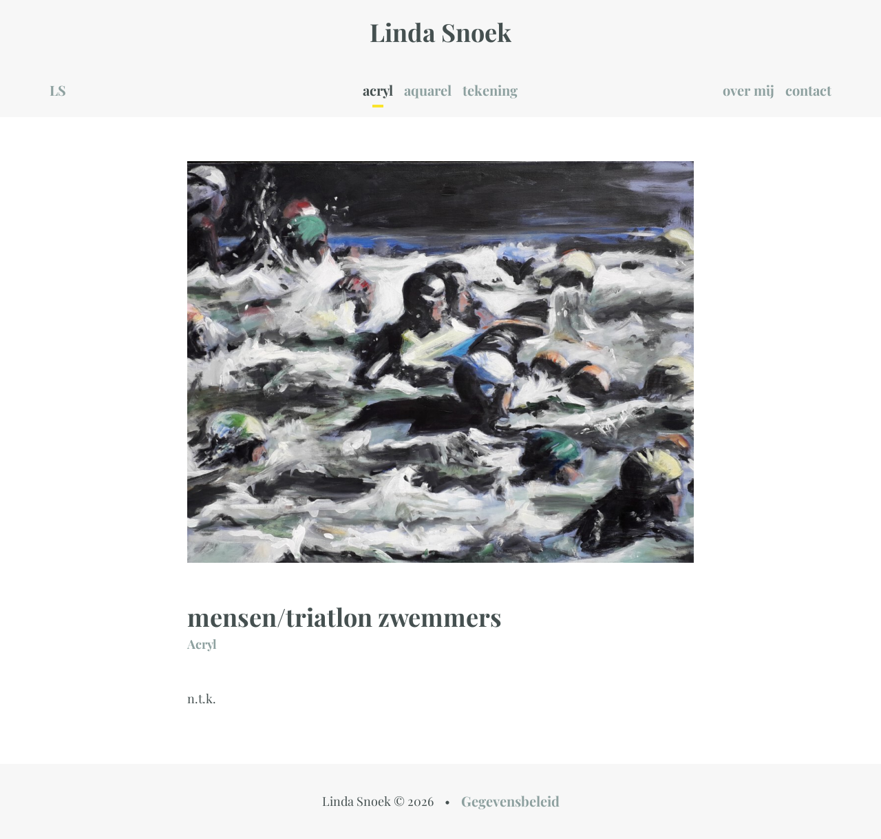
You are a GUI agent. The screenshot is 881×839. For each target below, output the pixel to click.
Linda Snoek (440, 31)
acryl (378, 90)
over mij (748, 90)
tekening (490, 90)
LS (58, 90)
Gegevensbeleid (510, 800)
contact (808, 90)
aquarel (428, 90)
